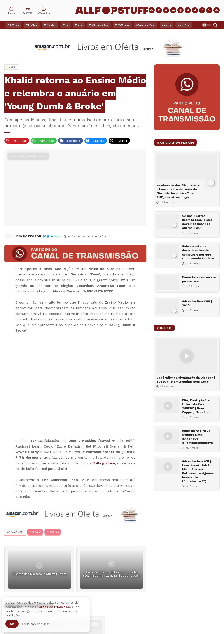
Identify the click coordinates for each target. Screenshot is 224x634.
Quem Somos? (145, 24)
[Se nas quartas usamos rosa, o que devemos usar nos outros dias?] (167, 221)
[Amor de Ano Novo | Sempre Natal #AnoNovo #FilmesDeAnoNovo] (167, 436)
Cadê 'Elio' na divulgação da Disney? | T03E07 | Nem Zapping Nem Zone (185, 379)
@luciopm (54, 236)
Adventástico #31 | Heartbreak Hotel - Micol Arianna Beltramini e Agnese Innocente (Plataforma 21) (198, 471)
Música (51, 24)
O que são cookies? (35, 624)
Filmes (32, 24)
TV (66, 24)
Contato (184, 24)
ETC (79, 24)
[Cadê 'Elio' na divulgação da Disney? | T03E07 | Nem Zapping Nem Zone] (186, 356)
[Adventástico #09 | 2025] (167, 306)
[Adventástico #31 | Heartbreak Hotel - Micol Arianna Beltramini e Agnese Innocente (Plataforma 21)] (167, 466)
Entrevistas (99, 24)
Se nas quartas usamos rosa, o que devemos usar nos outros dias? (197, 222)
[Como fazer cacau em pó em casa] (167, 282)
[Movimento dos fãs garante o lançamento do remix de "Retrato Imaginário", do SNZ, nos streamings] (186, 171)
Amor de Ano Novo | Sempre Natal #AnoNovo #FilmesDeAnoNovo (197, 436)
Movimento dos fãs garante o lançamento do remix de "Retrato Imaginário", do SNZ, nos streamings (178, 191)
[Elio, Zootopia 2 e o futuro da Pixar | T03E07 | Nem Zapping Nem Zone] (167, 405)
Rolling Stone (104, 463)
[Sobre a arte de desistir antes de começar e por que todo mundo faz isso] (167, 251)
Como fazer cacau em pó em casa (199, 279)
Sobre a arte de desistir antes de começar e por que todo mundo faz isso (198, 252)
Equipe (166, 24)
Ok (12, 623)
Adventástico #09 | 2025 (197, 303)
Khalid (36, 531)
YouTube (123, 24)
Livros (14, 24)
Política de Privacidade (54, 607)
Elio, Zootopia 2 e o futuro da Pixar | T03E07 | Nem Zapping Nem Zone (197, 406)
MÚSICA (54, 531)
